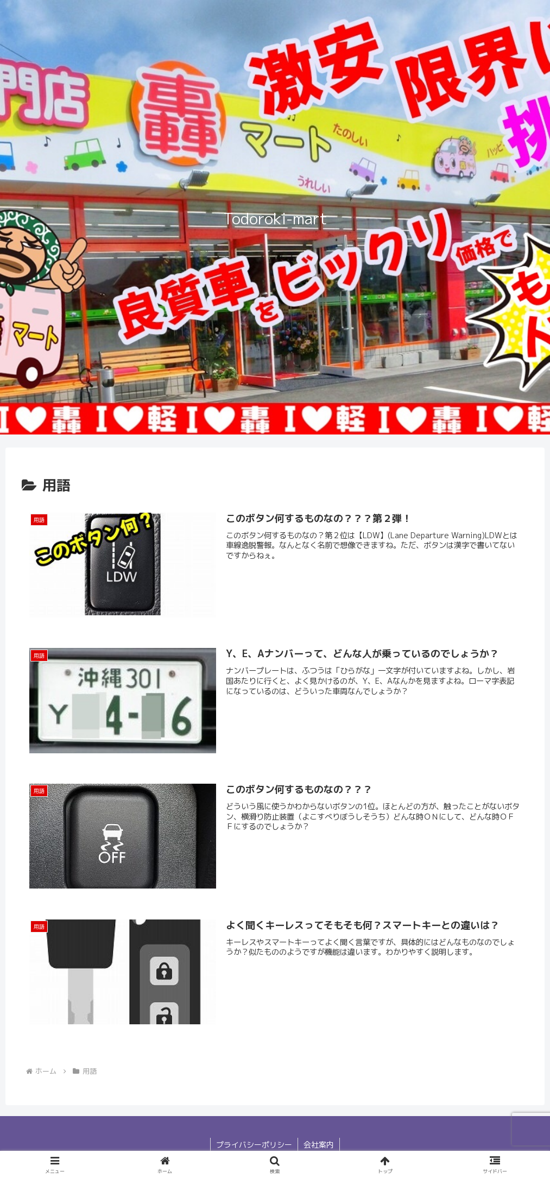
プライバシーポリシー (254, 1144)
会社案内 (319, 1144)
